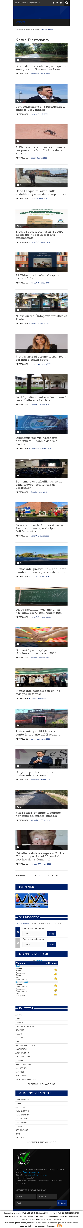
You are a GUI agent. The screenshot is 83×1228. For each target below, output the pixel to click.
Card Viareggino (41, 924)
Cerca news (22, 924)
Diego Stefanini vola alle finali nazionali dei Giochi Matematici (38, 611)
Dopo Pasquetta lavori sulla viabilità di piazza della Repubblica (40, 192)
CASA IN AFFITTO (22, 1111)
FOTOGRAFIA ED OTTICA (25, 1045)
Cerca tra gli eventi (35, 939)
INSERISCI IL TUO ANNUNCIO (41, 1142)
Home (27, 29)
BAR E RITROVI (21, 1049)
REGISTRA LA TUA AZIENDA (41, 1084)
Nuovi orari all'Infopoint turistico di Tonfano (41, 317)
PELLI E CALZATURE (23, 1057)
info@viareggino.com (30, 1172)
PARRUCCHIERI (21, 1068)
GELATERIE (19, 1030)
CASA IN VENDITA (22, 1115)
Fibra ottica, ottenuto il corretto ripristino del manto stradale (38, 814)
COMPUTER (19, 1126)
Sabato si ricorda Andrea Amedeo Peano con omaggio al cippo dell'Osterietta (39, 528)
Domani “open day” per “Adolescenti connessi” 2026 (35, 651)
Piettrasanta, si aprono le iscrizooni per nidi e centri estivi (40, 358)
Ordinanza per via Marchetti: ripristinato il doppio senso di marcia (37, 441)
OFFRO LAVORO (21, 1130)
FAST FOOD (20, 1072)
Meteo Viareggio (34, 954)
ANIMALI (18, 1103)
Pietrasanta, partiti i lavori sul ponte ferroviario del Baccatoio (37, 733)
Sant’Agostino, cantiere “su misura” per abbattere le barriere (40, 398)
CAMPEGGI (19, 1022)
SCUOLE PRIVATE (22, 1076)
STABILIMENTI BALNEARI (24, 1026)
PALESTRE (19, 1060)
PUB (17, 1041)
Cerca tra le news (33, 928)
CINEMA (18, 1018)
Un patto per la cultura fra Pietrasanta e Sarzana (34, 773)
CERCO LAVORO (21, 1122)
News (36, 29)
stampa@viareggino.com (38, 1175)
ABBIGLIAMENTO (22, 1053)
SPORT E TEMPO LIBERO (24, 1064)
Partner (26, 887)
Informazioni (51, 1226)
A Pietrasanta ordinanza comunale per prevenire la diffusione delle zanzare (40, 150)
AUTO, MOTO (20, 1107)
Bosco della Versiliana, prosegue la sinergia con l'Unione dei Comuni (40, 67)
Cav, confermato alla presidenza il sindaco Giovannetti (40, 108)
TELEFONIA (19, 1137)
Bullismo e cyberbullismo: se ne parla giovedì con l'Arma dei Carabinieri (38, 485)
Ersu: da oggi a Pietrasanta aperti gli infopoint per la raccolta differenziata (39, 235)
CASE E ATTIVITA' (22, 1118)
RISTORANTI (20, 1037)
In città (26, 1009)
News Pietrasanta (32, 40)
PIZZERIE (18, 1034)
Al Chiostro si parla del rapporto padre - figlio (38, 277)
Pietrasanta (21, 74)
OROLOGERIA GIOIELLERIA (25, 1079)
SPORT (18, 1134)
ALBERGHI (19, 1015)
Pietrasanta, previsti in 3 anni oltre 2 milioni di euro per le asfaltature (40, 570)
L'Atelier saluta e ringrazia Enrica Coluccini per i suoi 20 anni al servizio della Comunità (39, 856)
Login (57, 924)
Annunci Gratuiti (35, 1093)
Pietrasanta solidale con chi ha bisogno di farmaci (37, 692)
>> (57, 875)
